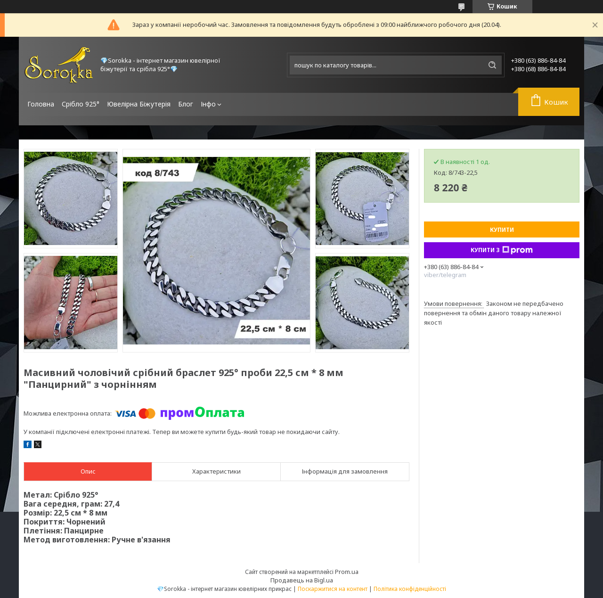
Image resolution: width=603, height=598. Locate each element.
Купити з (502, 250)
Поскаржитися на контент (332, 589)
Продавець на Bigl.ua (301, 580)
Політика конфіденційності (410, 589)
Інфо (208, 103)
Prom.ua (347, 571)
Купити (502, 230)
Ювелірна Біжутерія (139, 103)
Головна (40, 103)
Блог (185, 103)
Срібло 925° (80, 103)
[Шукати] (492, 65)
